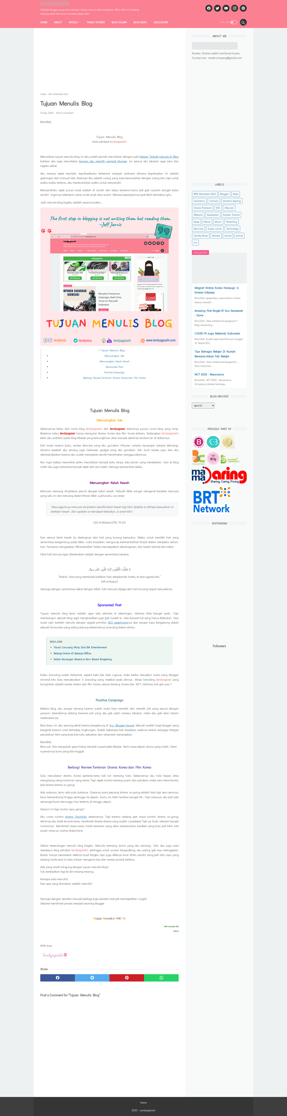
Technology (232, 228)
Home (43, 22)
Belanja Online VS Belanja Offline (72, 653)
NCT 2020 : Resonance (209, 374)
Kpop (196, 221)
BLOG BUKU (140, 22)
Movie (207, 221)
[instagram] (234, 8)
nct (195, 242)
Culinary (214, 201)
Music (218, 221)
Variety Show (201, 235)
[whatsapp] (161, 978)
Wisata (216, 235)
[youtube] (226, 8)
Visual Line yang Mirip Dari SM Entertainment (80, 647)
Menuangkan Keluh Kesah (114, 361)
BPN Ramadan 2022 (205, 194)
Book (235, 194)
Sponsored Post (114, 367)
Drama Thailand (202, 208)
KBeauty (198, 214)
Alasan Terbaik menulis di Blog (159, 156)
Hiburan (229, 208)
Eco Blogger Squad (121, 725)
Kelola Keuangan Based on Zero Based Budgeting (83, 659)
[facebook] (208, 8)
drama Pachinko (76, 816)
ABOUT (58, 22)
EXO (218, 208)
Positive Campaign (114, 372)
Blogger (224, 194)
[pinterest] (243, 8)
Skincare (198, 228)
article (239, 235)
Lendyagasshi (147, 1110)
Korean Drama (231, 214)
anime (227, 235)
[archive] (203, 406)
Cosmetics (199, 201)
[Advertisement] (109, 60)
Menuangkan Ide (114, 356)
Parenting (231, 221)
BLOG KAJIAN (119, 22)
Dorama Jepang (232, 201)
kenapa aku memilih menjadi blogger (103, 161)
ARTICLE (73, 22)
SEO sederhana (117, 622)
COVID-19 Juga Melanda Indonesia (217, 333)
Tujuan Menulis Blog (112, 350)
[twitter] (217, 8)
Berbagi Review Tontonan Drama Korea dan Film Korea (114, 378)
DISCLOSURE (161, 22)
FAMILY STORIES (96, 22)
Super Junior (215, 228)
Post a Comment (65, 113)
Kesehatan (213, 214)
